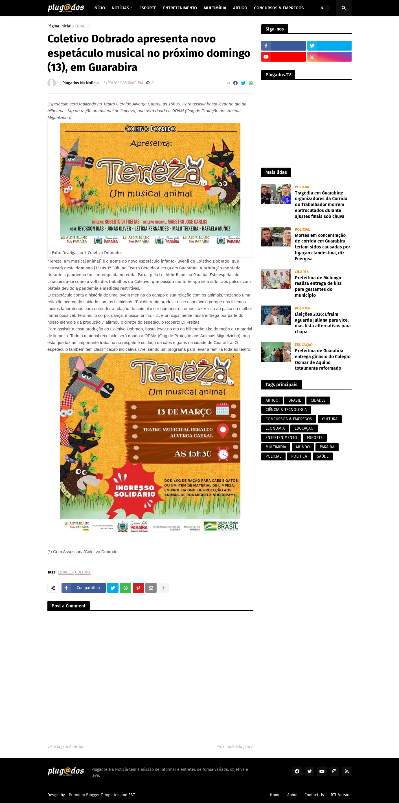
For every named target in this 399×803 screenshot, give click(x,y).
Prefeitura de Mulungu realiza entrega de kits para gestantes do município (318, 286)
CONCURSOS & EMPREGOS (289, 419)
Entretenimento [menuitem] (180, 7)
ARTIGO (272, 400)
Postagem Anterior (67, 746)
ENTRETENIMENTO (281, 437)
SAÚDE (322, 456)
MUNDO (303, 447)
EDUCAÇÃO (304, 428)
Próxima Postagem (233, 746)
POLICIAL (273, 456)
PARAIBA (327, 447)
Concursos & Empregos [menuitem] (279, 7)
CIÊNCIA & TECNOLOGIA (286, 409)
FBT (131, 795)
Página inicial (59, 26)
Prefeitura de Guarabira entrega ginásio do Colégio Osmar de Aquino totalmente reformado (322, 359)
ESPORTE (315, 437)
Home (275, 795)
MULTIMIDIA (276, 447)
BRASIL (294, 400)
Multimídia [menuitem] (215, 7)
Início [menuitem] (99, 7)
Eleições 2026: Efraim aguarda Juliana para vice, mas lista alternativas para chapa (323, 322)
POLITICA (299, 456)
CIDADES (82, 26)
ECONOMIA (275, 428)
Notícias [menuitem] (120, 7)
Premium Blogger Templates (94, 795)
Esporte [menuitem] (147, 7)
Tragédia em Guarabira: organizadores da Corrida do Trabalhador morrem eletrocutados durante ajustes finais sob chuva (321, 204)
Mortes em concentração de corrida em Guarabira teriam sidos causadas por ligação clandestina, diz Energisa (322, 247)
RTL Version (341, 795)
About (292, 795)
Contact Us (314, 795)
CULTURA (83, 572)
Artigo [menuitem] (240, 7)
